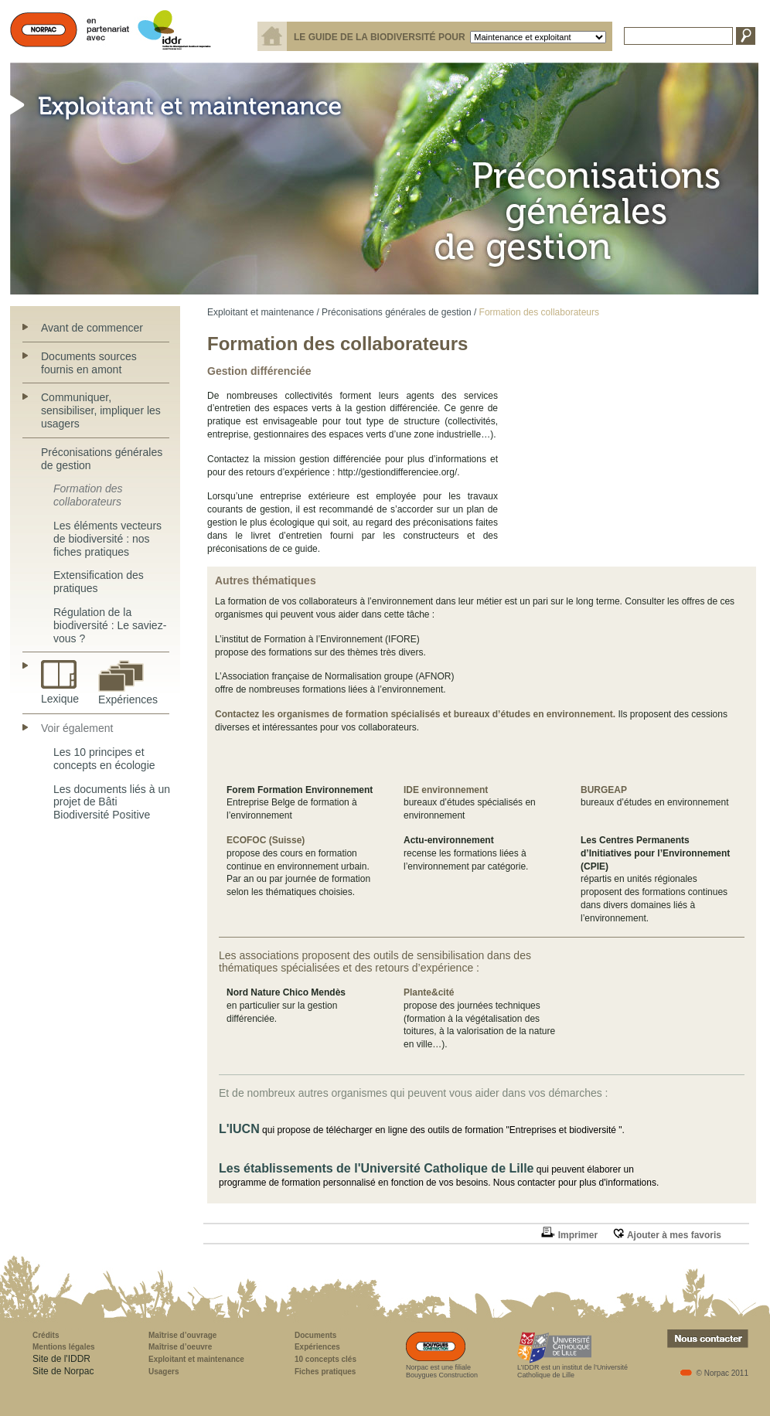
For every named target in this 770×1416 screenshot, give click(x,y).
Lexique (60, 693)
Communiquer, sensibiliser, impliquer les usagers (101, 410)
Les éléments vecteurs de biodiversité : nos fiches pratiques (107, 538)
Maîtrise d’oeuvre (180, 1347)
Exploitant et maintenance (196, 1359)
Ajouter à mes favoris (667, 1235)
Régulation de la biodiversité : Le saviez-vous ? (109, 625)
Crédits (45, 1335)
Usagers (163, 1371)
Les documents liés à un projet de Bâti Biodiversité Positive (111, 802)
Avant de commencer (92, 328)
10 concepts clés (325, 1359)
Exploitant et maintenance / (263, 312)
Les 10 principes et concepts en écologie (104, 758)
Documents (315, 1335)
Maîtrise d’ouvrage (182, 1335)
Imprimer (569, 1235)
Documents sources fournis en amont (89, 363)
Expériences (128, 694)
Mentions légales (63, 1347)
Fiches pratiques (325, 1371)
